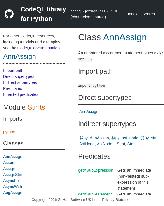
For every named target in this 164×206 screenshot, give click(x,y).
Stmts (36, 107)
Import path (13, 70)
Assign (9, 168)
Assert (9, 162)
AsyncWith (12, 186)
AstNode (87, 144)
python (9, 132)
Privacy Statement (117, 199)
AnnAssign (19, 56)
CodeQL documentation (38, 48)
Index (132, 14)
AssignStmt (13, 174)
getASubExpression (95, 170)
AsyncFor (11, 180)
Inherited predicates (20, 94)
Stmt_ (132, 144)
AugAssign (12, 192)
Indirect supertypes (20, 82)
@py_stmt (150, 138)
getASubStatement (95, 194)
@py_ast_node (124, 138)
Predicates (12, 88)
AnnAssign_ (90, 111)
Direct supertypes (18, 76)
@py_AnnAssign (94, 138)
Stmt (121, 144)
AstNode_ (105, 144)
